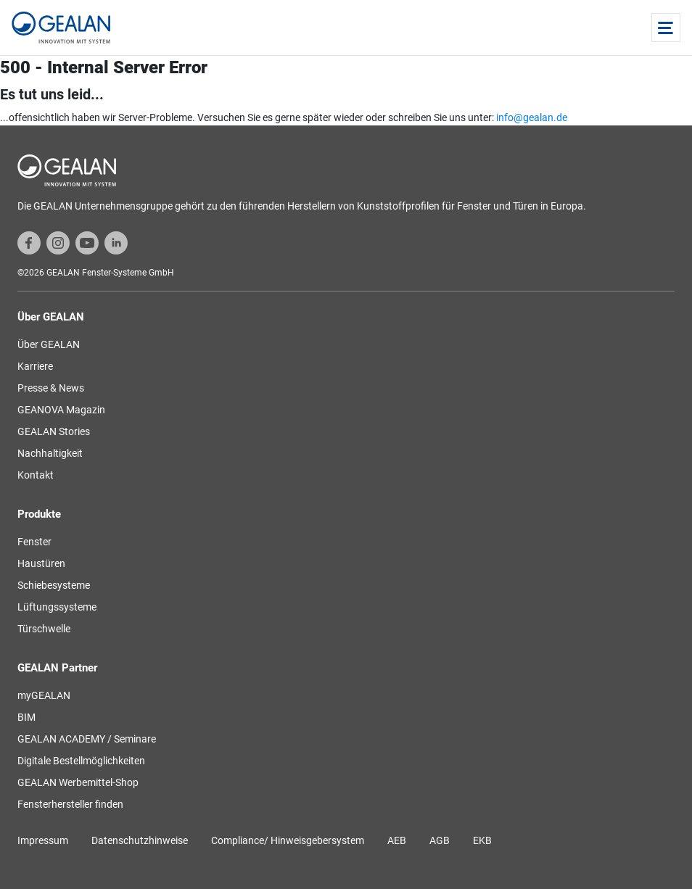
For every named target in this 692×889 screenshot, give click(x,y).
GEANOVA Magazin (61, 409)
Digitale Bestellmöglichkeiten (81, 760)
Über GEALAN (48, 344)
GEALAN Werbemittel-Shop (78, 782)
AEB (396, 840)
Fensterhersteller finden (70, 804)
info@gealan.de (531, 117)
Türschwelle (43, 628)
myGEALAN (43, 695)
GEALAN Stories (53, 431)
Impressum (42, 840)
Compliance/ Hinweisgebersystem (287, 840)
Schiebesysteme (53, 585)
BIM (26, 717)
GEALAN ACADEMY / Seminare (86, 739)
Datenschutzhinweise (139, 840)
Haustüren (41, 563)
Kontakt (35, 475)
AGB (439, 840)
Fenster (34, 541)
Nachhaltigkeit (50, 453)
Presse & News (50, 388)
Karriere (35, 366)
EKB (482, 840)
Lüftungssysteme (56, 607)
